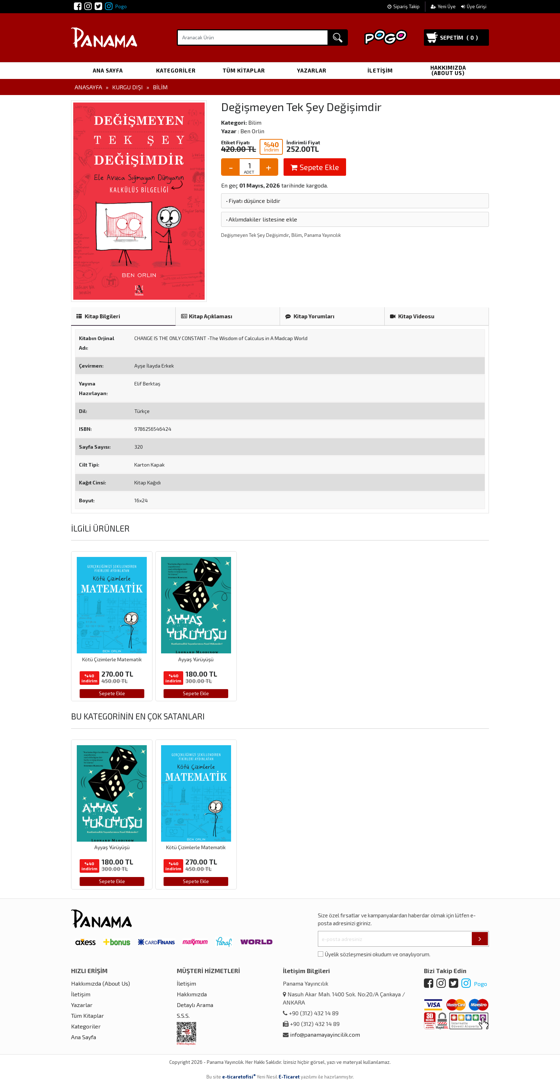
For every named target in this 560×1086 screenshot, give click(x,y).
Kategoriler (176, 70)
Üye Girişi (473, 6)
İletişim (380, 70)
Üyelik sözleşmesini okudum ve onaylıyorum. (377, 954)
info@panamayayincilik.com (325, 1034)
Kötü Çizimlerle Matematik (112, 659)
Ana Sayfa (108, 70)
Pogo (116, 6)
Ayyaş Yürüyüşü (196, 659)
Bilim (160, 87)
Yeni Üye (444, 6)
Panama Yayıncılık (322, 235)
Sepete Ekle (315, 167)
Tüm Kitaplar (243, 70)
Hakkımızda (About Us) (448, 70)
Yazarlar (311, 70)
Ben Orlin (252, 131)
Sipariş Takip (404, 6)
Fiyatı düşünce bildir (252, 200)
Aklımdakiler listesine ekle (261, 219)
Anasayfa (88, 87)
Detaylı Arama (195, 1004)
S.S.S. (183, 1015)
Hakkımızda (192, 994)
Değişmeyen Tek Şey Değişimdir (255, 235)
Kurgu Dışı (127, 87)
